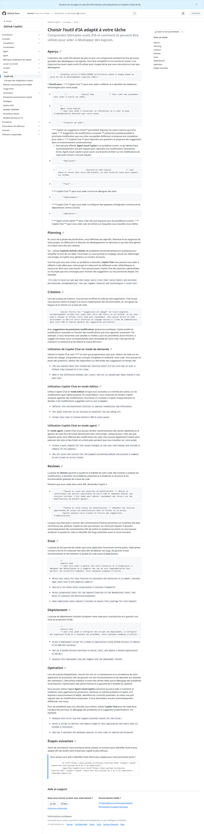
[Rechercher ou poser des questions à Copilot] (95, 13)
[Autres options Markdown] (182, 32)
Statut (91, 824)
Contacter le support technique (113, 807)
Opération (57, 668)
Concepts (67, 22)
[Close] (197, 4)
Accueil (7, 21)
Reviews (55, 466)
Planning (56, 232)
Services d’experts (110, 824)
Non (64, 803)
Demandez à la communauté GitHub (115, 803)
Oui (53, 803)
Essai (53, 541)
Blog (122, 824)
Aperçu (55, 51)
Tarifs (99, 824)
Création (56, 292)
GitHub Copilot (13, 26)
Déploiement (59, 610)
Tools (76, 22)
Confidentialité (81, 824)
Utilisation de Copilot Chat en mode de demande (80, 349)
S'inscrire (196, 13)
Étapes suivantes (62, 741)
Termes (69, 824)
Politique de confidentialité (57, 808)
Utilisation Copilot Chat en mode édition (74, 386)
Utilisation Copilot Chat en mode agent (74, 425)
